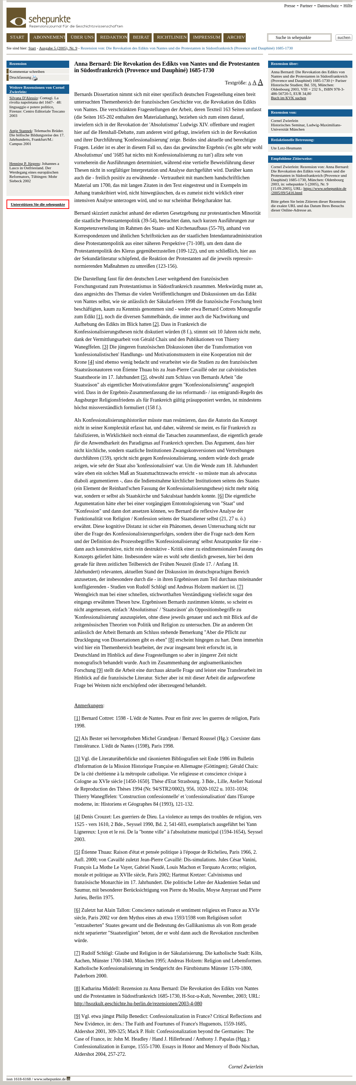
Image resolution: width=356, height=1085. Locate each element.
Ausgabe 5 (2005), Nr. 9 (58, 48)
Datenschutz (328, 5)
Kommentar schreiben (26, 71)
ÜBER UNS (82, 37)
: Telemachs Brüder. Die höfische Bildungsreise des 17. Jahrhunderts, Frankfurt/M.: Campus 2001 (36, 137)
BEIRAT (141, 37)
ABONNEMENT (49, 37)
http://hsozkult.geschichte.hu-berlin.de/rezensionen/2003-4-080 (138, 1003)
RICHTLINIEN (172, 37)
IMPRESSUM (206, 37)
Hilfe (347, 5)
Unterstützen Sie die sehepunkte (38, 204)
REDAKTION (114, 37)
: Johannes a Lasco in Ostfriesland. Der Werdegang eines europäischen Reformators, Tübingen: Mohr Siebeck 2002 (34, 172)
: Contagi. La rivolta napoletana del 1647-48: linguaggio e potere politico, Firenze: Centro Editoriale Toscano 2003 (37, 107)
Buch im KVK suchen (288, 98)
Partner (306, 5)
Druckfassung (23, 78)
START (17, 37)
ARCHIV (236, 37)
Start (32, 48)
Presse (289, 5)
